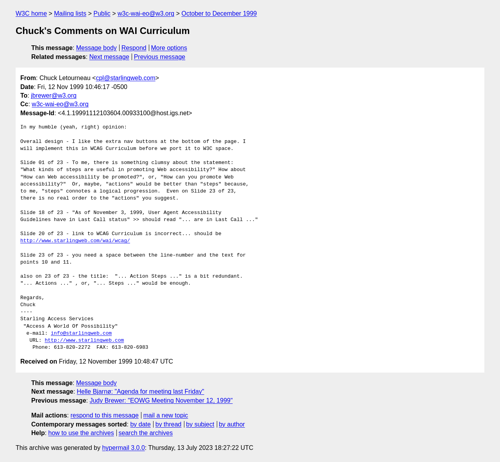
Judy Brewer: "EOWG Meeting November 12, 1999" (160, 400)
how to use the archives (81, 433)
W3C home (31, 13)
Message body (96, 48)
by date (140, 424)
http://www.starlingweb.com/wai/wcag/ (75, 240)
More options (169, 48)
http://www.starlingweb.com (84, 340)
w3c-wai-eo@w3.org (146, 13)
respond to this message (104, 415)
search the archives (146, 433)
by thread (168, 424)
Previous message (160, 57)
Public (102, 13)
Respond (133, 48)
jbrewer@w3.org (54, 95)
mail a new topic (165, 415)
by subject (200, 424)
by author (232, 424)
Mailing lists (70, 13)
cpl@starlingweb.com (125, 78)
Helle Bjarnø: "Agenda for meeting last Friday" (140, 391)
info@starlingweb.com (81, 333)
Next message (109, 57)
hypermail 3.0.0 (123, 447)
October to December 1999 (219, 13)
